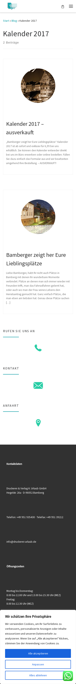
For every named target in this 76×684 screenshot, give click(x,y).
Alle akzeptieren (38, 653)
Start (6, 20)
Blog (14, 20)
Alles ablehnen (38, 675)
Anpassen (38, 664)
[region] (38, 647)
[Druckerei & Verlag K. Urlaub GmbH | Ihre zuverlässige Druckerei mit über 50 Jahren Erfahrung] (12, 6)
